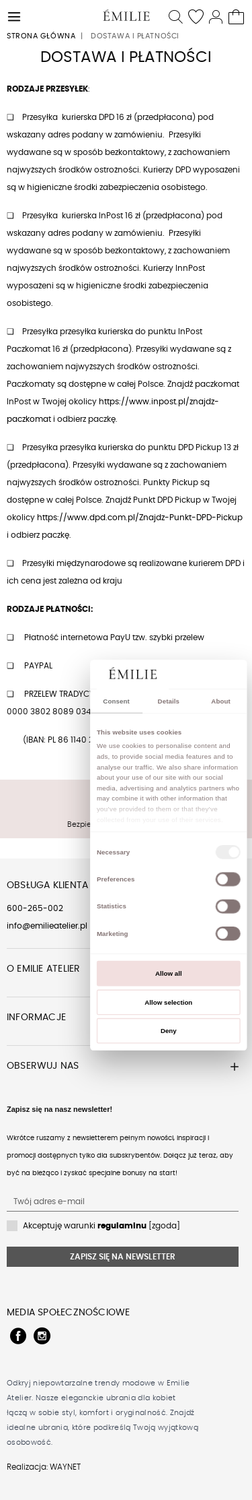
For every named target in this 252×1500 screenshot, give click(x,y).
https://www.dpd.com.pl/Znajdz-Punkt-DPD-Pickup (140, 517)
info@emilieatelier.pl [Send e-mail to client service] (47, 926)
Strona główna (41, 36)
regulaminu (121, 1226)
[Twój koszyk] (236, 15)
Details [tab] (168, 701)
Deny (168, 1030)
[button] (15, 15)
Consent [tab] (116, 701)
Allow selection (168, 1001)
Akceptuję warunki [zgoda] (101, 1226)
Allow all (168, 973)
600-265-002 (35, 908)
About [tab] (220, 701)
